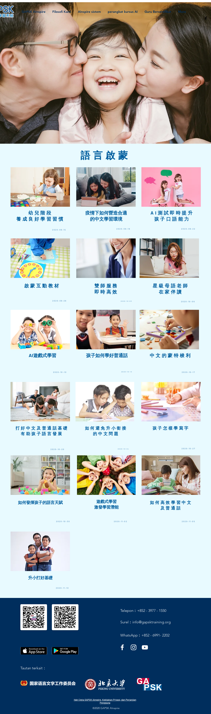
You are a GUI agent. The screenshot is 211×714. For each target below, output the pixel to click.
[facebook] (206, 18)
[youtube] (145, 647)
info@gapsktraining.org (151, 622)
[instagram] (133, 647)
